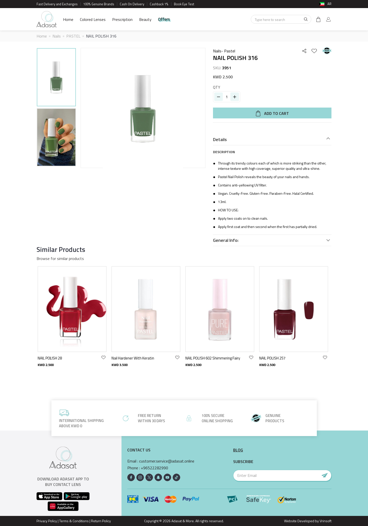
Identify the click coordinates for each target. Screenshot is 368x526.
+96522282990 (154, 468)
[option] (56, 78)
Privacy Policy (47, 520)
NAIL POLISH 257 (274, 358)
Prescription (122, 19)
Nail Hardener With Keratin (134, 358)
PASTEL (73, 36)
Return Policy (101, 520)
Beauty (145, 19)
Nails (56, 36)
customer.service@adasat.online (166, 461)
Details (220, 140)
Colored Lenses (93, 19)
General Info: (225, 240)
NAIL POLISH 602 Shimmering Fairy (214, 358)
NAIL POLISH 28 (51, 358)
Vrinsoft (325, 520)
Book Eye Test (184, 4)
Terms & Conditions (74, 520)
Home (68, 19)
